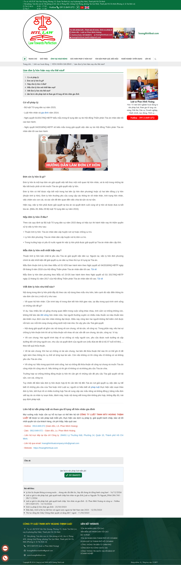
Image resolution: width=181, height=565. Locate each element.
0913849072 (73, 475)
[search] (155, 58)
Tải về (94, 269)
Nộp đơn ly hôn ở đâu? (36, 84)
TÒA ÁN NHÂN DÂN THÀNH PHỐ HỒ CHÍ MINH (99, 538)
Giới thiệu (44, 59)
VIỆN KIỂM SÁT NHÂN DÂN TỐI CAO (95, 531)
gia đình (45, 113)
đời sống (44, 315)
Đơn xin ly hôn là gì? (35, 80)
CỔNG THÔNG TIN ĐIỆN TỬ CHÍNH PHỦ (96, 544)
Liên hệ (148, 59)
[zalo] (5, 548)
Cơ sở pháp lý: (33, 77)
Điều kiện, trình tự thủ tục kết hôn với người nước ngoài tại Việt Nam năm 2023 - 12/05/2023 (64, 509)
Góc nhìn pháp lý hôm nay (81, 59)
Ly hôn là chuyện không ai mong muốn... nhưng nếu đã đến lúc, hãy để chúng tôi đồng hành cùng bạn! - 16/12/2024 (74, 492)
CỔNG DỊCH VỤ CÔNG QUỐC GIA (94, 548)
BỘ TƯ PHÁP (85, 535)
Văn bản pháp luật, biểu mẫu (106, 59)
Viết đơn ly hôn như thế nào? (38, 90)
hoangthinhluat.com (148, 33)
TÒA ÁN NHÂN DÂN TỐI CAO (92, 528)
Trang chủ (30, 59)
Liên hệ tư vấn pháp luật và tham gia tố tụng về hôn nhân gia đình (53, 94)
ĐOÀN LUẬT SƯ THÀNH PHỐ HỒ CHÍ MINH (97, 541)
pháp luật (95, 387)
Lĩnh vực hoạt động (59, 59)
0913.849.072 (67, 7)
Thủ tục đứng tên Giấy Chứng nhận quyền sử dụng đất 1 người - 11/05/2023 (57, 512)
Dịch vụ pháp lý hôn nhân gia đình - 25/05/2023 (46, 506)
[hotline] (5, 558)
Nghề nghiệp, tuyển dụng (131, 59)
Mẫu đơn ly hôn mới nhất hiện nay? (41, 87)
